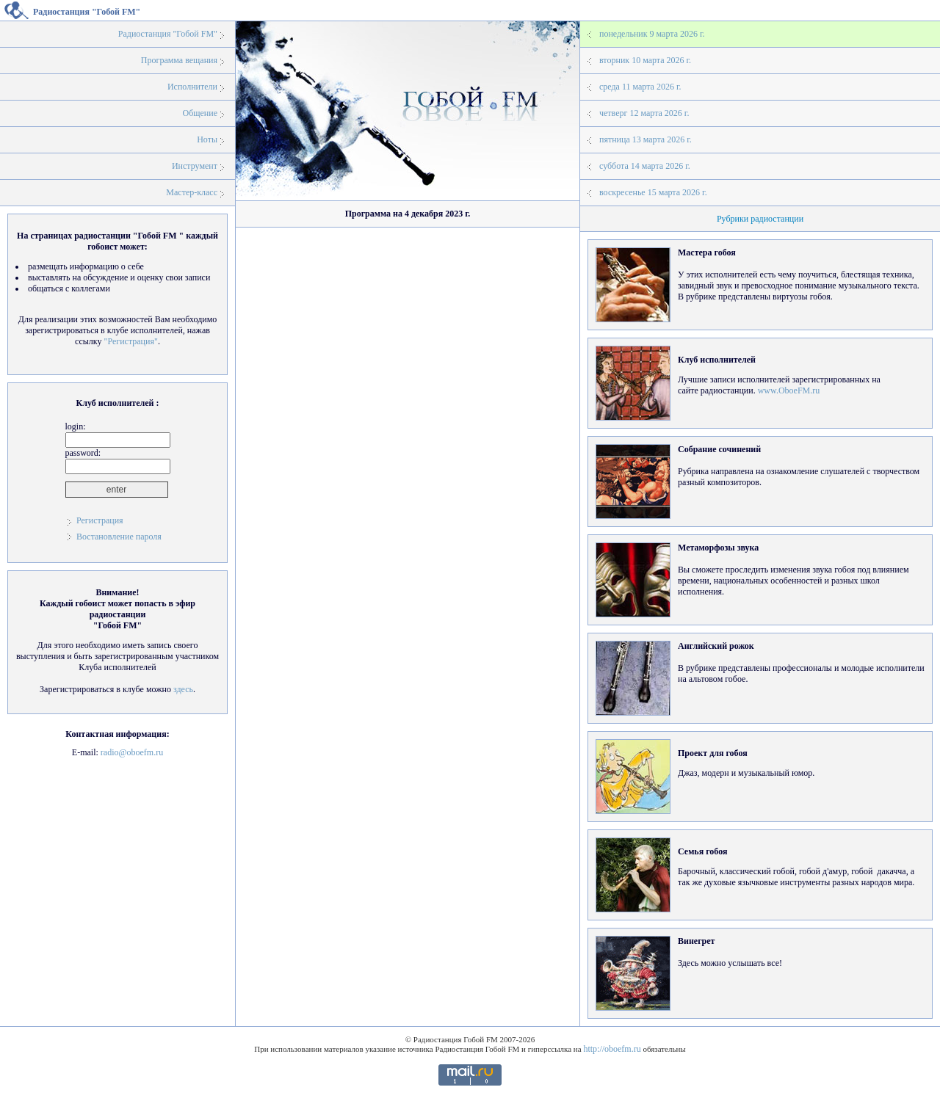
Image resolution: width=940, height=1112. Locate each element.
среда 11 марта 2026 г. (640, 86)
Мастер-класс (191, 192)
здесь (183, 689)
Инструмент (194, 166)
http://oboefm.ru (611, 1049)
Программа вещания (179, 60)
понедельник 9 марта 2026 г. (652, 34)
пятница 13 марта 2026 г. (645, 139)
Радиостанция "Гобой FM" (167, 34)
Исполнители (192, 86)
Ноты (207, 139)
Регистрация (99, 520)
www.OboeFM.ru (789, 390)
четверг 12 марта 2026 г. (644, 113)
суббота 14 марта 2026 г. (644, 166)
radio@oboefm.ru (132, 752)
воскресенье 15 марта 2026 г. (653, 192)
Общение (199, 113)
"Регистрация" (130, 341)
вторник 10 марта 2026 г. (645, 60)
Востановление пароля (119, 536)
